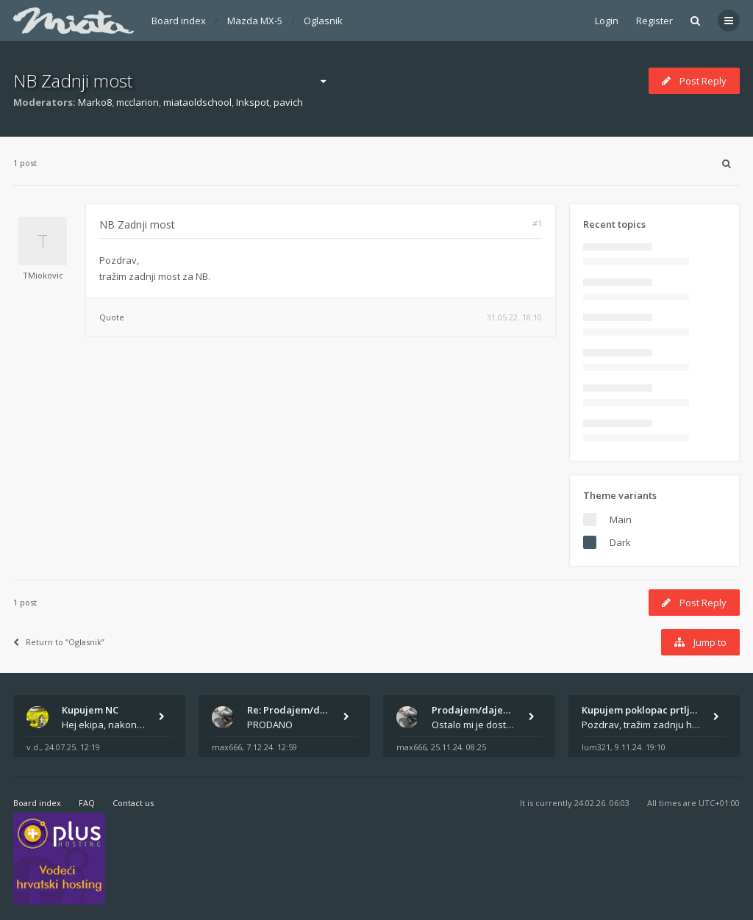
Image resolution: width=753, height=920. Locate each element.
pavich (288, 102)
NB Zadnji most (72, 80)
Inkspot (252, 102)
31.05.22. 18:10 (514, 317)
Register (654, 20)
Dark (620, 542)
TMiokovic (43, 275)
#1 (537, 223)
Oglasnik (323, 20)
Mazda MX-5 (254, 20)
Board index (178, 20)
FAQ (87, 802)
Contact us (133, 802)
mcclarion (137, 102)
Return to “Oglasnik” (58, 641)
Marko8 (95, 102)
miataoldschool (197, 102)
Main (621, 519)
